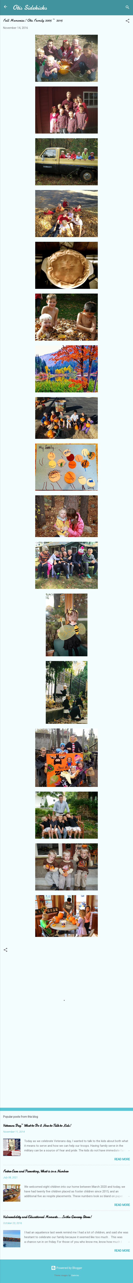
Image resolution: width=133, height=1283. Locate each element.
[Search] (127, 8)
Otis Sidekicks (30, 7)
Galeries (75, 1275)
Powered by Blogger (66, 1268)
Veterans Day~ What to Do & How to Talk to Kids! (37, 1125)
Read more (122, 1159)
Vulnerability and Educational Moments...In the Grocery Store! (47, 1217)
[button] (127, 21)
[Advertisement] (66, 1074)
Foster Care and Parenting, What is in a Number (35, 1171)
